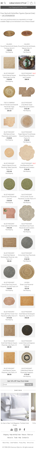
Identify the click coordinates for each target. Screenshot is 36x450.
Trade (15, 437)
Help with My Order (15, 434)
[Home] (18, 4)
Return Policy (6, 442)
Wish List (30, 434)
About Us (10, 437)
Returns (24, 434)
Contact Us (25, 437)
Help (19, 437)
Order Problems (14, 442)
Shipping (6, 434)
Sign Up (28, 384)
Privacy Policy (22, 442)
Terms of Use (30, 442)
